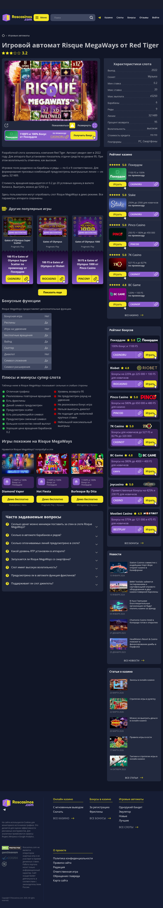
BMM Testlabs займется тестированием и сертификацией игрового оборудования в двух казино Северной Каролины (144, 586)
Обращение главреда (66, 876)
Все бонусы (134, 543)
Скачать (58, 811)
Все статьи (134, 777)
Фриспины (96, 811)
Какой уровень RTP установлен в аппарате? (38, 551)
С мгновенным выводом (68, 807)
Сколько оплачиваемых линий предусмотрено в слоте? (45, 543)
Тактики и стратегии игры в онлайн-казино (143, 757)
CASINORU (18, 278)
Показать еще (52, 292)
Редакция (59, 867)
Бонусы (131, 17)
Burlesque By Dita (84, 491)
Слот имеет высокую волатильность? (34, 567)
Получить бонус (83, 135)
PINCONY (88, 278)
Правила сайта (62, 862)
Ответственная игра (65, 871)
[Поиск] (91, 17)
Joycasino (117, 484)
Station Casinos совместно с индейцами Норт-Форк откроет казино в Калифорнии (143, 566)
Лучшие (124, 820)
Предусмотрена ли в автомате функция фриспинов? (43, 575)
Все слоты (128, 827)
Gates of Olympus (52, 241)
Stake (132, 194)
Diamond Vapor (13, 491)
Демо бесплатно (17, 232)
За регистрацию (100, 807)
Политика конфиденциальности (73, 858)
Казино (108, 17)
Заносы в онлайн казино (142, 680)
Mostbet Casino (121, 513)
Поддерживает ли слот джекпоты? (32, 583)
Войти (155, 17)
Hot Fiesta (43, 491)
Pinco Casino (136, 225)
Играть (117, 184)
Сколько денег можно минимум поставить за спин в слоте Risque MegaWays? (51, 526)
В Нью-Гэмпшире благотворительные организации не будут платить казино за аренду (143, 605)
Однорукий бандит (130, 807)
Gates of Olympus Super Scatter (17, 241)
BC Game (134, 284)
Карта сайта (60, 880)
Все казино (134, 315)
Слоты (120, 17)
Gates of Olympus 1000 (87, 241)
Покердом (135, 164)
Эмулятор (125, 811)
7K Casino (134, 254)
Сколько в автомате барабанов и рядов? (36, 535)
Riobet (114, 368)
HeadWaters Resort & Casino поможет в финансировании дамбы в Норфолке (143, 643)
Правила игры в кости (141, 737)
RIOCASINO (53, 278)
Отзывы (144, 17)
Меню (41, 17)
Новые (123, 816)
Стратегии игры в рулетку (143, 699)
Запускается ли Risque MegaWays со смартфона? (41, 559)
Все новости (134, 660)
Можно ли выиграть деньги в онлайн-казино (144, 719)
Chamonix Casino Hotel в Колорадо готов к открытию (144, 621)
